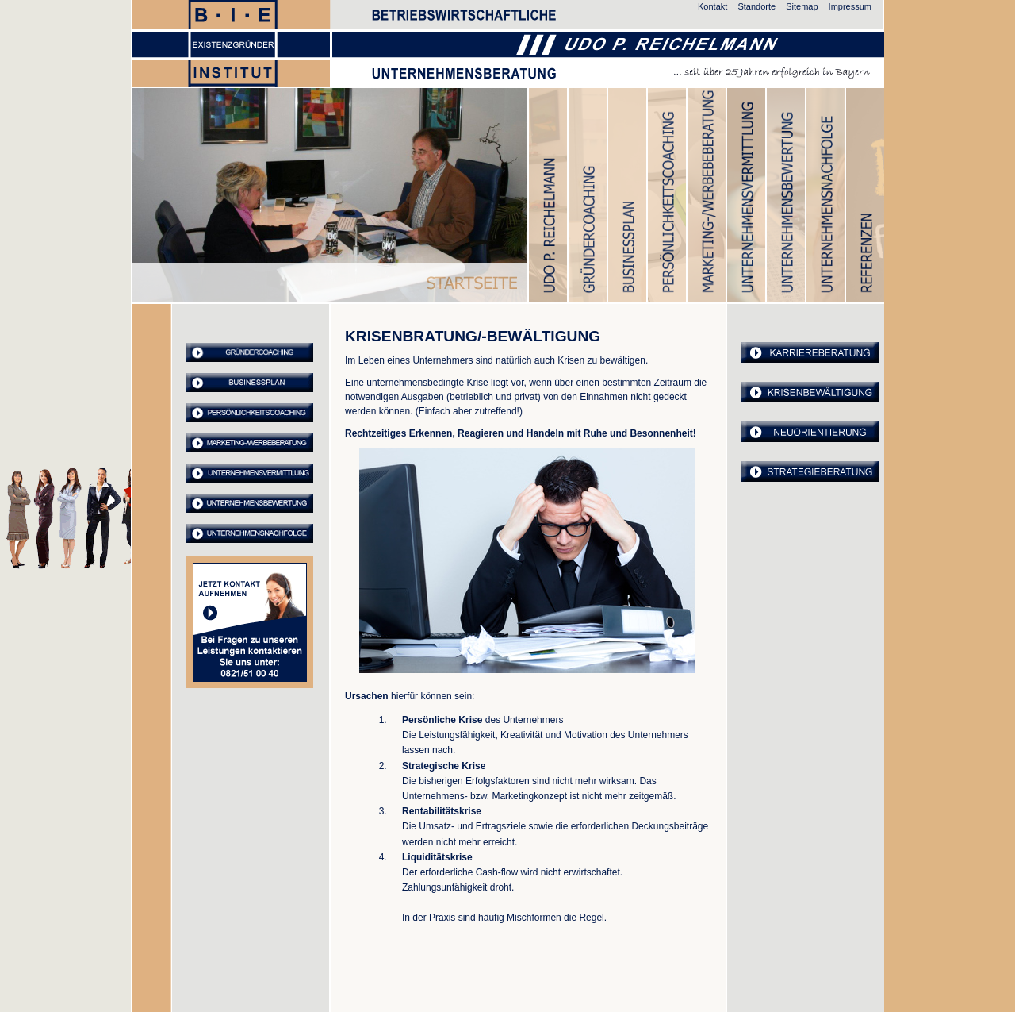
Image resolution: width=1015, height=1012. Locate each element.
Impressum (850, 6)
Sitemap (802, 6)
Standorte (756, 6)
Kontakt (712, 6)
